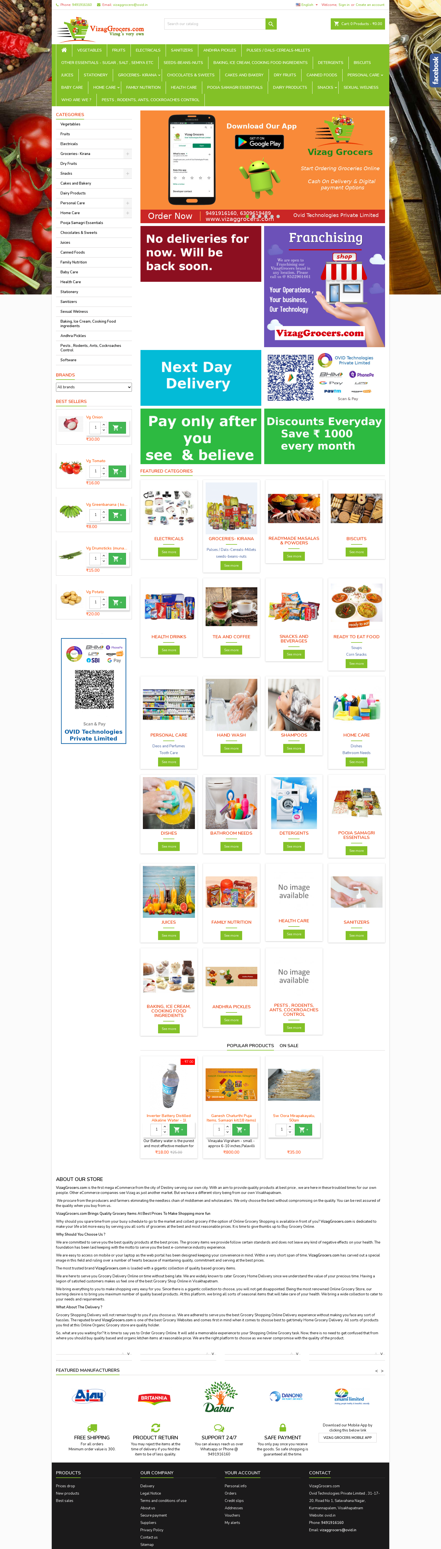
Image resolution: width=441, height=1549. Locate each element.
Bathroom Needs (357, 752)
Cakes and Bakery (244, 75)
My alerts (232, 1522)
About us (147, 1508)
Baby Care (72, 87)
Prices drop (65, 1486)
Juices (67, 75)
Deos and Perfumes (168, 746)
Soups (356, 647)
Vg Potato (95, 592)
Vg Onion (94, 417)
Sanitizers (182, 50)
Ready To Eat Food (357, 637)
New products (67, 1493)
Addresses (234, 1508)
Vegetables (89, 50)
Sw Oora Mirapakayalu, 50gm (294, 1118)
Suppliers (148, 1522)
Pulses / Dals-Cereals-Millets (278, 50)
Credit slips (234, 1500)
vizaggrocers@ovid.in (130, 5)
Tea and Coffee (231, 637)
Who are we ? (76, 100)
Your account (242, 1473)
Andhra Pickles (219, 50)
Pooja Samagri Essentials (235, 87)
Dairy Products (290, 87)
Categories (70, 115)
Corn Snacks (356, 654)
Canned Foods (322, 75)
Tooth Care (169, 752)
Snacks (325, 87)
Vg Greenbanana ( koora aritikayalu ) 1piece (107, 504)
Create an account (370, 5)
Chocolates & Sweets (191, 75)
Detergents (330, 62)
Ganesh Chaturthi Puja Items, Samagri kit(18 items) (231, 1118)
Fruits (118, 50)
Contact (320, 1473)
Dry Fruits (285, 75)
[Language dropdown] (307, 5)
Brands (65, 375)
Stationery (96, 75)
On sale (289, 1046)
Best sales (64, 1500)
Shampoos (294, 735)
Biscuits (362, 62)
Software (68, 360)
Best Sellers (71, 401)
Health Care (184, 87)
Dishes (356, 746)
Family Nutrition (143, 87)
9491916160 (82, 5)
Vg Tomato (95, 461)
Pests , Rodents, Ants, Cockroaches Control (150, 100)
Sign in (344, 5)
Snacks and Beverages (294, 638)
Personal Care (363, 75)
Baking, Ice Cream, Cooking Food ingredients (260, 62)
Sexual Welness (361, 87)
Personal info (236, 1486)
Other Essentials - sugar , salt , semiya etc (107, 62)
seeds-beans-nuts (183, 62)
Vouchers (232, 1515)
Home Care (104, 87)
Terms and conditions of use (163, 1500)
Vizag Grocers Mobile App (347, 1437)
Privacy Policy (151, 1530)
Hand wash (231, 735)
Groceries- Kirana (137, 75)
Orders (231, 1493)
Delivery (147, 1486)
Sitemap (147, 1544)
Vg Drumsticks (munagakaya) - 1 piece (107, 548)
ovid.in (330, 1515)
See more (169, 552)
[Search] (220, 24)
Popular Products (250, 1046)
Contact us (149, 1537)
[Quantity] (95, 428)
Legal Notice (150, 1493)
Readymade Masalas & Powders (294, 540)
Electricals (148, 50)
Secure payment (153, 1515)
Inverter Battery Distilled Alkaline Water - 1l (169, 1118)
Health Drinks (169, 637)
